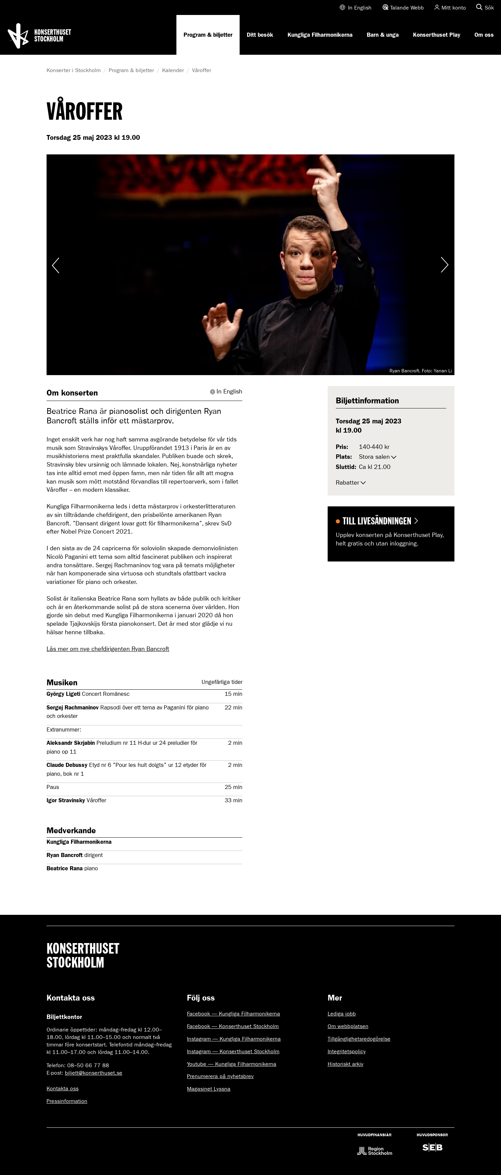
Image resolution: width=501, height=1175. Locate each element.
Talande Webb (407, 7)
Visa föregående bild (57, 264)
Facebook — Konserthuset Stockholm (233, 1026)
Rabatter (347, 482)
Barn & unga (383, 34)
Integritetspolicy (347, 1051)
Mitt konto (454, 7)
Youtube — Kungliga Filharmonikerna (231, 1064)
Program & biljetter (208, 34)
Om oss (484, 34)
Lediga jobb (342, 1013)
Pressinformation (67, 1101)
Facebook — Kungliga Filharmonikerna (233, 1013)
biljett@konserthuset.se (93, 1073)
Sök (489, 7)
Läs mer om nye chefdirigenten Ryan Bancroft (108, 649)
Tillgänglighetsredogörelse (359, 1039)
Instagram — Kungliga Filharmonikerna (234, 1039)
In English (360, 7)
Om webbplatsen (348, 1026)
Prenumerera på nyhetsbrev (220, 1076)
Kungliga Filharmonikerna (320, 34)
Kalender (173, 70)
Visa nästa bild (444, 264)
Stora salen (374, 456)
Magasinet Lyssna (208, 1089)
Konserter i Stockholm (74, 70)
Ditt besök (260, 34)
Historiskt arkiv (345, 1064)
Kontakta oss (63, 1088)
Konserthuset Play (436, 34)
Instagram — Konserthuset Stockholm (233, 1051)
